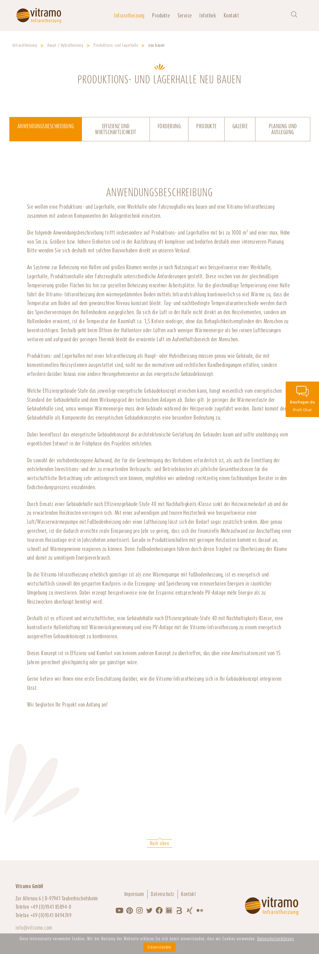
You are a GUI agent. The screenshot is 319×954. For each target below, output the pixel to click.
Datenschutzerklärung (275, 938)
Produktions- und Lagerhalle (115, 45)
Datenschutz (162, 894)
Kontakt (231, 15)
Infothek (207, 15)
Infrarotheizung (129, 15)
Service (185, 15)
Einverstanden (159, 947)
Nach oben (159, 843)
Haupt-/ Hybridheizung (65, 45)
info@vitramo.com (34, 927)
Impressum (134, 894)
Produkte (161, 15)
